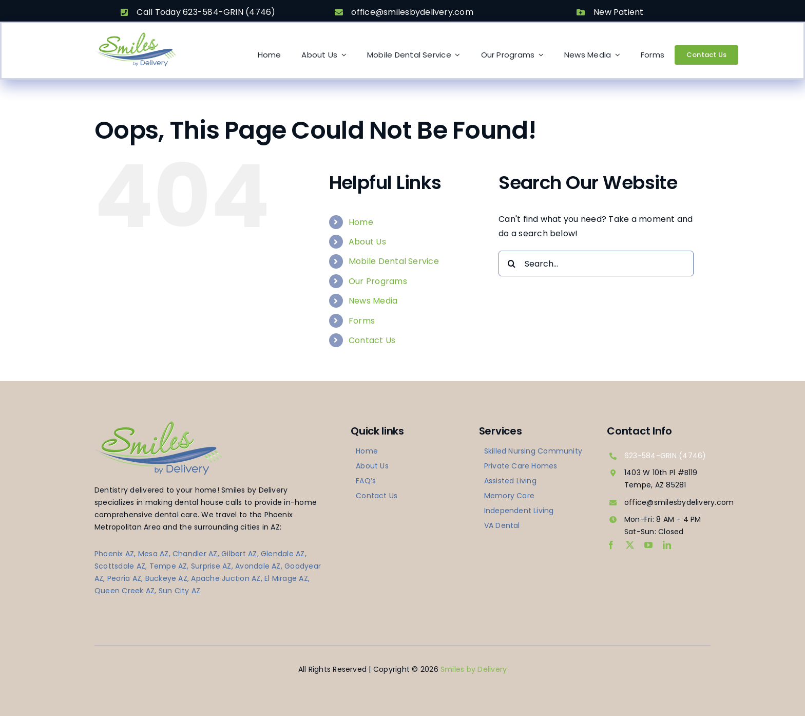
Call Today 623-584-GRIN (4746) (206, 12)
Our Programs (378, 281)
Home (361, 222)
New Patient (618, 12)
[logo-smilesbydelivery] (135, 35)
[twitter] (630, 545)
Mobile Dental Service (394, 261)
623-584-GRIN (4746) (665, 455)
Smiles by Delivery (473, 669)
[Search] (511, 263)
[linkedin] (667, 545)
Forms (362, 321)
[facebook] (611, 545)
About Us (367, 242)
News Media (373, 301)
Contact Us (372, 340)
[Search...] (596, 263)
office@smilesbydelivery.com (412, 12)
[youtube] (648, 545)
